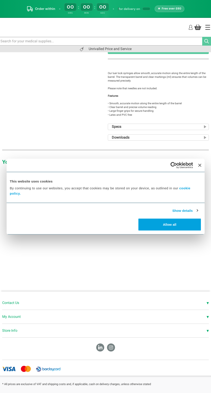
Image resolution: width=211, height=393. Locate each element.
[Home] (207, 27)
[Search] (206, 41)
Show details (182, 210)
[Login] (191, 27)
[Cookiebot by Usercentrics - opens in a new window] (173, 165)
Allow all (169, 224)
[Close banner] (199, 165)
